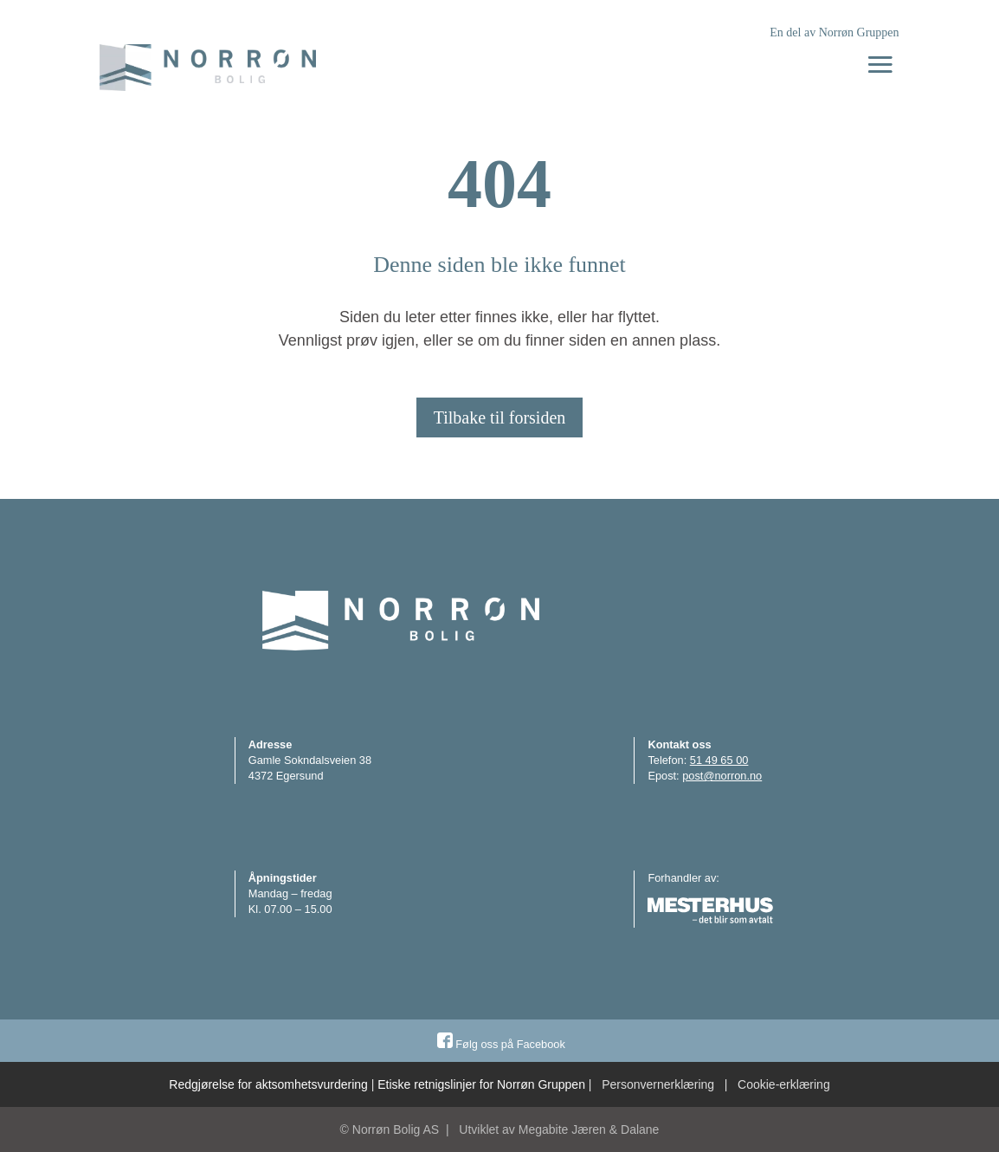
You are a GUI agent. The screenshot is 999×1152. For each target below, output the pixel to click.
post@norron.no (722, 775)
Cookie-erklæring (784, 1084)
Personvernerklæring (658, 1084)
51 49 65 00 (719, 760)
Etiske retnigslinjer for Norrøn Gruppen (481, 1084)
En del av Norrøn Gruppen (834, 32)
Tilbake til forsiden (500, 417)
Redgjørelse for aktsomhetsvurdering (268, 1084)
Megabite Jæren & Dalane (589, 1129)
